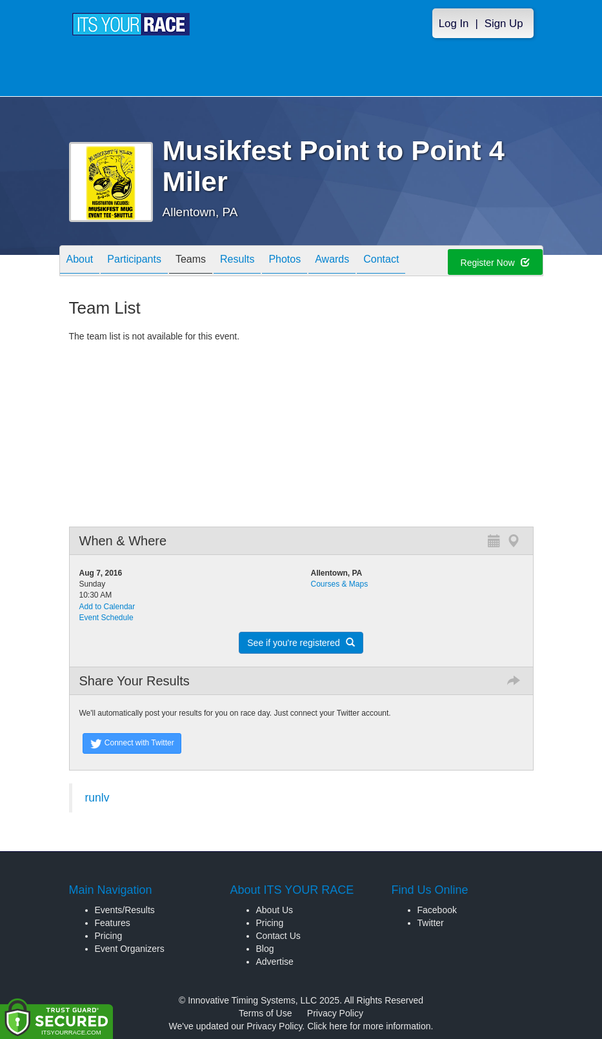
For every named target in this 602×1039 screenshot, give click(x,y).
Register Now (495, 262)
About (80, 261)
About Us (275, 910)
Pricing (109, 936)
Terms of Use (265, 1013)
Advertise (275, 961)
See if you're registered (300, 643)
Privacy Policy (335, 1013)
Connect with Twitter (132, 743)
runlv (97, 797)
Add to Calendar (107, 606)
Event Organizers (130, 948)
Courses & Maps (339, 584)
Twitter (430, 923)
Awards (332, 261)
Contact (381, 261)
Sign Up (504, 23)
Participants (134, 261)
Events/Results (125, 910)
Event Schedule (106, 617)
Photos (284, 261)
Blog (265, 948)
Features (112, 923)
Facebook (437, 910)
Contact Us (278, 936)
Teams (191, 261)
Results (237, 261)
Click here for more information (368, 1026)
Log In (454, 23)
